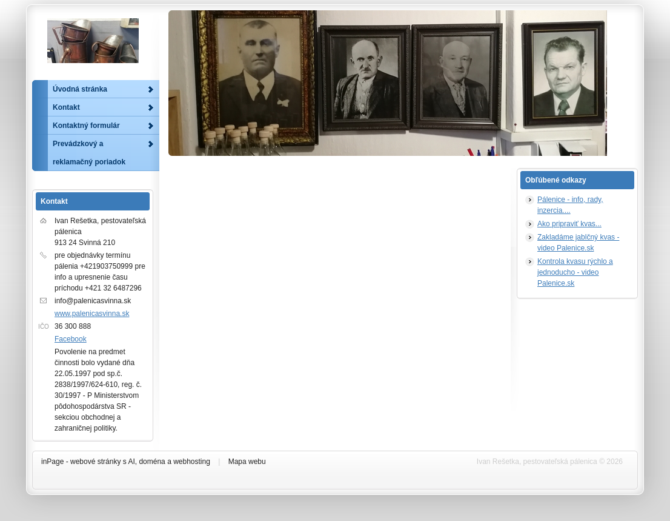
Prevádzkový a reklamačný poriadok (89, 152)
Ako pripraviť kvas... (569, 224)
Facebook (71, 339)
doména (152, 461)
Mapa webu (247, 461)
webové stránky (95, 461)
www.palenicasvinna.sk (92, 313)
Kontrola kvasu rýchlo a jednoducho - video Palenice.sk (575, 272)
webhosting (191, 461)
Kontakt (66, 107)
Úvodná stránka (80, 89)
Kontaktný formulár (86, 125)
